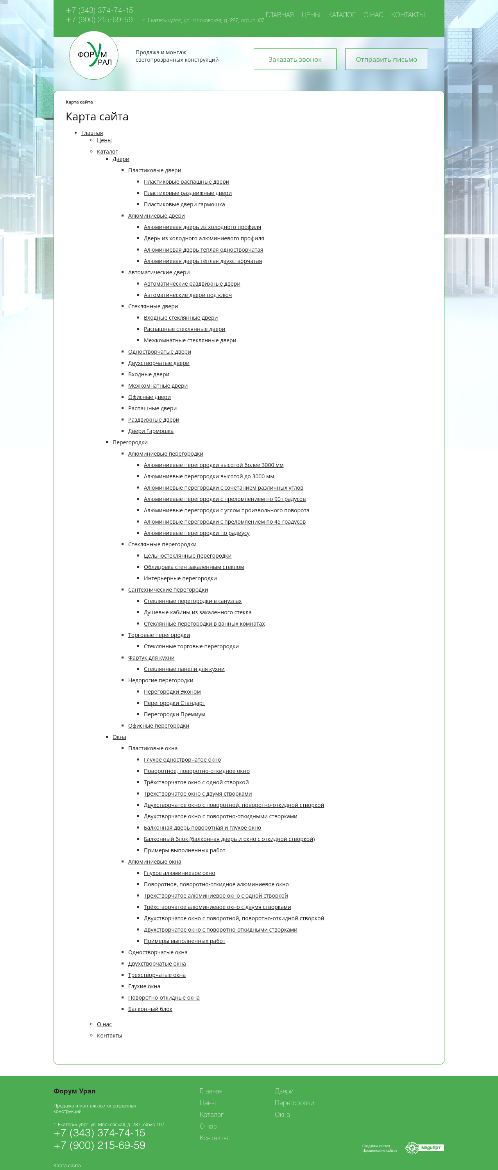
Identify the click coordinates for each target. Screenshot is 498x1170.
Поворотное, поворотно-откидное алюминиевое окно (216, 884)
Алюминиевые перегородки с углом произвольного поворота (227, 510)
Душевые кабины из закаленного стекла (198, 612)
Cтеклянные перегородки (162, 544)
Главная (280, 16)
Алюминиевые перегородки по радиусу (197, 533)
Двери (121, 159)
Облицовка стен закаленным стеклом (194, 567)
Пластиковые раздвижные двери (188, 193)
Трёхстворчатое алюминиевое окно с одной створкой (216, 895)
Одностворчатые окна (158, 952)
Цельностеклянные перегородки (187, 555)
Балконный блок (150, 1009)
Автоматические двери (159, 272)
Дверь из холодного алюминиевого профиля (204, 238)
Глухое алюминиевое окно (179, 873)
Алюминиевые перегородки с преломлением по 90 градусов (225, 499)
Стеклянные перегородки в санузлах (193, 601)
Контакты (408, 16)
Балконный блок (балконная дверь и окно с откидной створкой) (229, 839)
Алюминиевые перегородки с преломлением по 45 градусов (225, 521)
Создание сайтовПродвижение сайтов (379, 1148)
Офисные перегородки (158, 725)
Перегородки (130, 442)
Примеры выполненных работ (185, 850)
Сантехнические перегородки (168, 589)
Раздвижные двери (153, 419)
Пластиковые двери (154, 170)
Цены (311, 16)
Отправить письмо (386, 59)
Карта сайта (67, 1166)
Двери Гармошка (151, 431)
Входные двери (148, 374)
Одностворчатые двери (159, 351)
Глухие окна (144, 986)
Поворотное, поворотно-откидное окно (197, 771)
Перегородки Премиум (174, 714)
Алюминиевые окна (154, 861)
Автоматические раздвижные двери (192, 283)
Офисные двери (149, 397)
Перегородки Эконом (172, 691)
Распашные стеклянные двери (184, 329)
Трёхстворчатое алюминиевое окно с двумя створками (217, 907)
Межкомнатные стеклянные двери (190, 340)
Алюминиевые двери (156, 215)
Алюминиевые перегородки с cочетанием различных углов (223, 487)
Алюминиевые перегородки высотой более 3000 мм (214, 465)
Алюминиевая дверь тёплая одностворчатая (203, 249)
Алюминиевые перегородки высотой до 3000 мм (209, 476)
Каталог (342, 16)
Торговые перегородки (159, 635)
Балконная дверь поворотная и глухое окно (202, 827)
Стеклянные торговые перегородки (191, 646)
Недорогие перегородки (160, 680)
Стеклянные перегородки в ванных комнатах (204, 623)
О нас (373, 16)
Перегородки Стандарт (174, 703)
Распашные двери (152, 408)
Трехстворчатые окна (157, 975)
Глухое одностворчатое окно (182, 759)
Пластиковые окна (152, 748)
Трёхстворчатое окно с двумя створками (198, 793)
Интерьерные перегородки (180, 578)
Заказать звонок (295, 59)
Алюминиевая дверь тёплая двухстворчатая (203, 261)
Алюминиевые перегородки (165, 453)
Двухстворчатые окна (157, 963)
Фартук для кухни (151, 657)
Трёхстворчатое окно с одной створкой (196, 782)
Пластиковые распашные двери (186, 181)
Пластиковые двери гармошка (184, 204)
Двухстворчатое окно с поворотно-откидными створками (220, 816)
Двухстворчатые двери (159, 363)
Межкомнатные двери (158, 385)
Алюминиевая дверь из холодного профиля (202, 227)
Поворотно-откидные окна (164, 997)
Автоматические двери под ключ (188, 295)
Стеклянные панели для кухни (184, 669)
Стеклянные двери (153, 306)
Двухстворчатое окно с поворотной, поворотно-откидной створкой (234, 805)
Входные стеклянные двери (181, 317)
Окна (119, 737)
